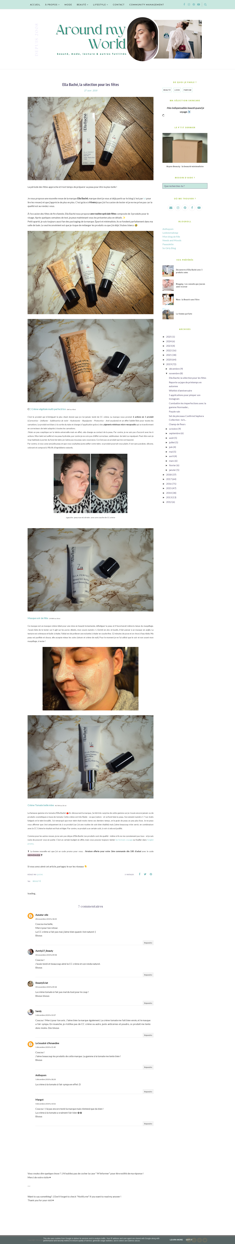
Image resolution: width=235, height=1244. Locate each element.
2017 (169, 479)
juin (171, 447)
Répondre (148, 943)
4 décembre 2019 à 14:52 (45, 1104)
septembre (174, 433)
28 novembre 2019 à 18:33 (46, 919)
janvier (172, 469)
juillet (172, 442)
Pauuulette (168, 244)
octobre (173, 428)
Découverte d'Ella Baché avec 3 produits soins (189, 271)
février (172, 465)
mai (171, 451)
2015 (169, 488)
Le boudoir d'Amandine (47, 1043)
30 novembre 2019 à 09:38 (46, 955)
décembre (174, 368)
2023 (169, 345)
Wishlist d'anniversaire (180, 390)
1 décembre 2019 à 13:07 (45, 1015)
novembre (174, 373)
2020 (169, 359)
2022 (169, 350)
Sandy (38, 1011)
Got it (189, 1240)
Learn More (176, 1240)
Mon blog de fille (171, 236)
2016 (169, 483)
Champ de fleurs (177, 424)
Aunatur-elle (41, 914)
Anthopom (40, 1075)
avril (171, 456)
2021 (169, 354)
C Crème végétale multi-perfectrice (47, 409)
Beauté (37, 881)
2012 (169, 501)
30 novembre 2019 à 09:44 (46, 987)
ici (144, 198)
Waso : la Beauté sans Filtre (187, 299)
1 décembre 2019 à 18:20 (45, 1079)
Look (177, 90)
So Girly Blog (169, 248)
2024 (169, 341)
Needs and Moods (171, 240)
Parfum (187, 90)
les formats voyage (124, 840)
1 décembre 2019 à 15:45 (45, 1047)
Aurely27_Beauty (44, 950)
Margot (39, 1099)
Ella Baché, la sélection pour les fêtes (187, 377)
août (171, 437)
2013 (169, 497)
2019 (169, 364)
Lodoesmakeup (170, 232)
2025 (169, 336)
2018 (169, 474)
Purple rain (174, 411)
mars (171, 460)
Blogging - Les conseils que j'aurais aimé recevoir (190, 285)
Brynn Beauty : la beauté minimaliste (185, 166)
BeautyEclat (41, 982)
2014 (169, 492)
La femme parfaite (184, 313)
